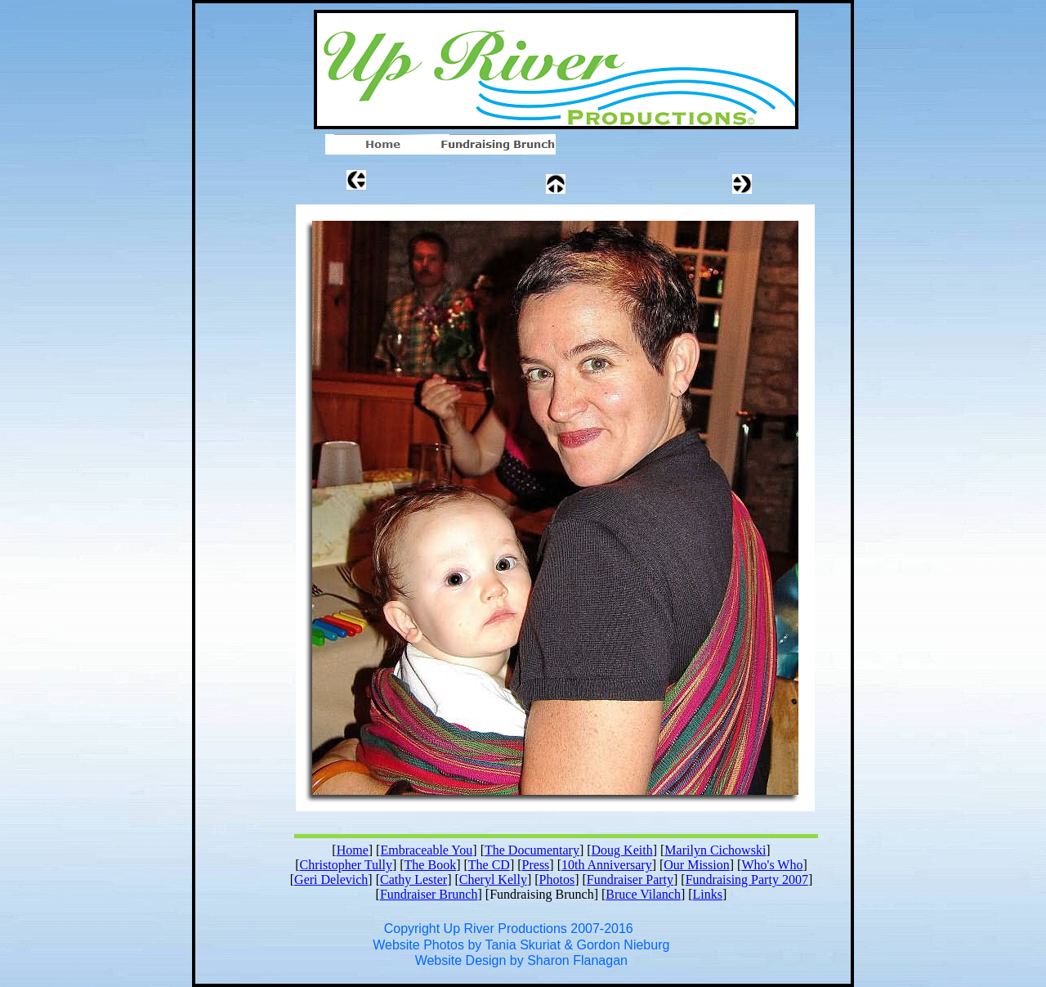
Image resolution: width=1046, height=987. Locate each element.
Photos (557, 879)
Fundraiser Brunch (429, 894)
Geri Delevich (331, 879)
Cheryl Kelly (493, 879)
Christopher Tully (346, 865)
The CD (489, 865)
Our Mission (696, 865)
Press (536, 865)
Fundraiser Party (630, 879)
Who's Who (771, 865)
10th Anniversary (606, 865)
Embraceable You (426, 850)
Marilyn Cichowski (715, 850)
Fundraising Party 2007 (747, 879)
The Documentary (532, 850)
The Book (431, 865)
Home (353, 850)
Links (707, 894)
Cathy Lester (413, 879)
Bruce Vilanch (643, 894)
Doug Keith (622, 850)
